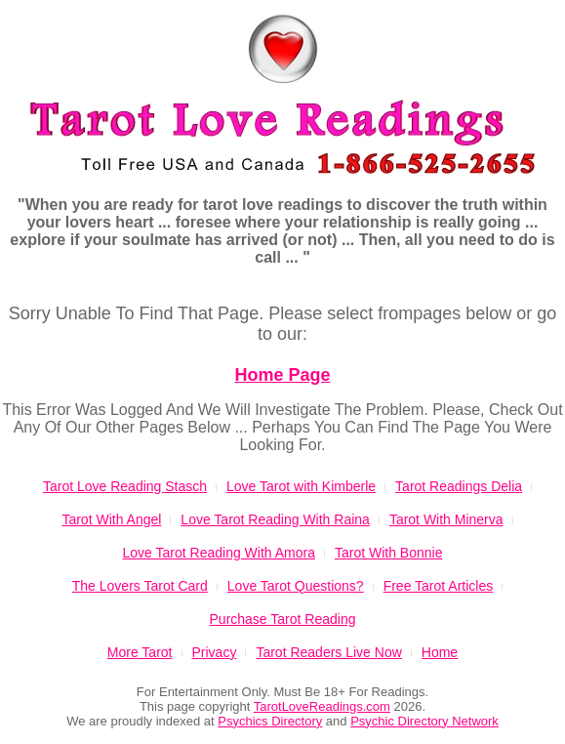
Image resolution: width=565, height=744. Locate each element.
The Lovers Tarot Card (140, 586)
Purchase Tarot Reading (283, 619)
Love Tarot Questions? (295, 586)
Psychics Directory (270, 721)
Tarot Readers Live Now (328, 652)
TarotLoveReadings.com (322, 706)
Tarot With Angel (111, 519)
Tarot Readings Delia (458, 486)
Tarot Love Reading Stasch (125, 486)
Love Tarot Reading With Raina (275, 519)
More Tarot (140, 652)
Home (440, 652)
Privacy (214, 652)
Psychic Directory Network (424, 721)
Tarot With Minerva (446, 519)
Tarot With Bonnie (389, 552)
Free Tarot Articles (438, 586)
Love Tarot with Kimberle (301, 486)
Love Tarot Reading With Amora (219, 552)
